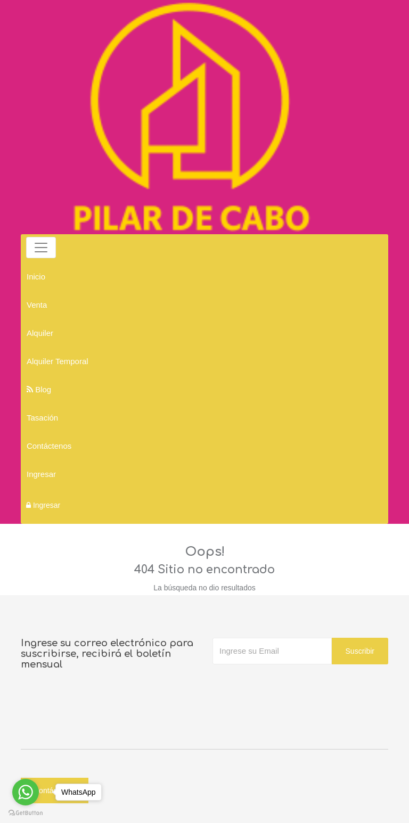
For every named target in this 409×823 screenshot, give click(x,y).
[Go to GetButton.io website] (26, 812)
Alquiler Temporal (57, 361)
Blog (39, 389)
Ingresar (41, 474)
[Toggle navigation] (41, 247)
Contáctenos (49, 445)
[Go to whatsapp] (25, 792)
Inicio (36, 276)
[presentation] (293, 685)
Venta (37, 304)
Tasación (42, 417)
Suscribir (360, 651)
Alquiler (40, 333)
